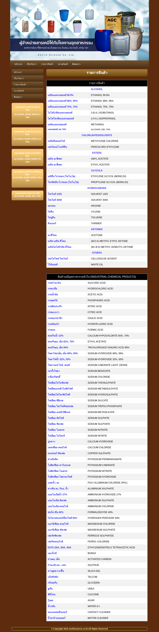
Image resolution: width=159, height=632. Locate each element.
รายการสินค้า (47, 64)
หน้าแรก (18, 64)
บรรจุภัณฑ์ (63, 64)
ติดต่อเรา (76, 64)
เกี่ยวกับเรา (32, 64)
